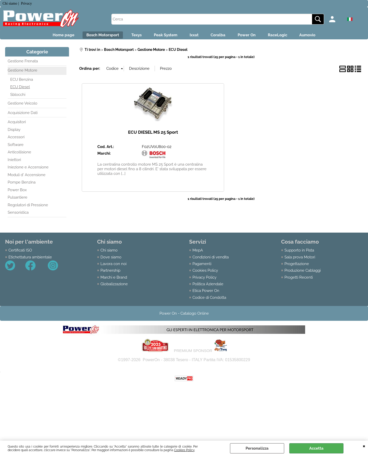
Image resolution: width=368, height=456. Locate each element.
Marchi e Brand (113, 279)
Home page (51, 36)
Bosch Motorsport (93, 36)
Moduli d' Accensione (26, 177)
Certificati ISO (20, 252)
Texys (130, 36)
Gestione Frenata (23, 63)
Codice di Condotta (209, 300)
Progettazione (296, 266)
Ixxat (194, 36)
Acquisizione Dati (23, 114)
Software (16, 146)
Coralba (221, 36)
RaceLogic (287, 36)
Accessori (16, 139)
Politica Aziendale (207, 286)
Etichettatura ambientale (30, 259)
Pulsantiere (17, 199)
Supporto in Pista (299, 252)
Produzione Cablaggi (302, 272)
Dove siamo (110, 259)
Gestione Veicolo (22, 105)
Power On (253, 36)
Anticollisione (19, 154)
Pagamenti (201, 266)
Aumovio (320, 36)
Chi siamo (109, 252)
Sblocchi (17, 96)
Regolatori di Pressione (28, 207)
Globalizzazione (114, 286)
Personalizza (257, 448)
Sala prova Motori (299, 259)
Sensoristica (18, 214)
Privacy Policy (204, 279)
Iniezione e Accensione (28, 169)
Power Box (17, 192)
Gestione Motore (22, 72)
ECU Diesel (20, 89)
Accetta (316, 448)
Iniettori (14, 161)
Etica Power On (205, 293)
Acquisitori (17, 124)
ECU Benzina (21, 81)
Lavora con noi (113, 266)
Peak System (162, 36)
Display (14, 131)
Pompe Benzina (22, 184)
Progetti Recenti (298, 279)
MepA (197, 252)
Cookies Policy (184, 450)
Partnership (110, 272)
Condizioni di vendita (210, 259)
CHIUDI (364, 445)
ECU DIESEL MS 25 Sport (153, 134)
